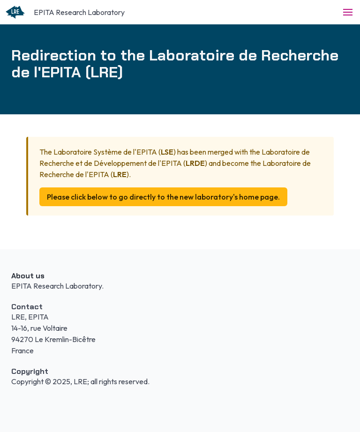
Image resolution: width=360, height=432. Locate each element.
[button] (347, 12)
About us (28, 276)
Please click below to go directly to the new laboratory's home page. (163, 196)
